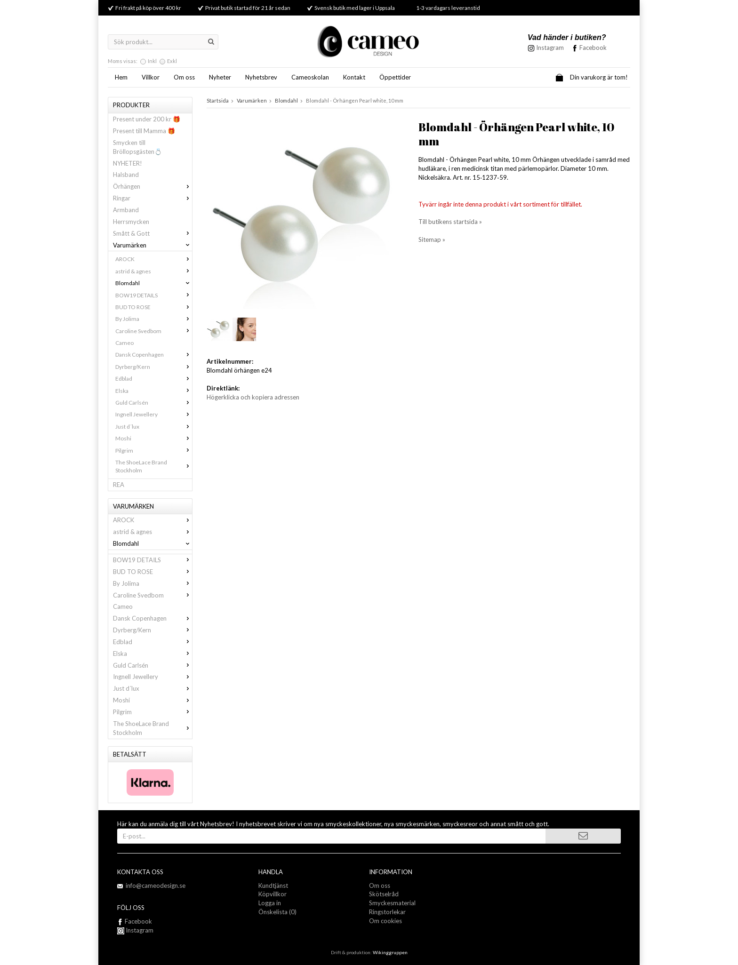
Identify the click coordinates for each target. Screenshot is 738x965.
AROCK (153, 259)
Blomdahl (153, 283)
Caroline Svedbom (153, 331)
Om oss (184, 77)
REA (118, 484)
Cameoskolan (310, 77)
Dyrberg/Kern (153, 366)
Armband (126, 210)
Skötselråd (384, 894)
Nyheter (220, 77)
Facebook (593, 47)
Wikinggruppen (390, 952)
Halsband (126, 174)
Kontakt (354, 77)
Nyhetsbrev (261, 77)
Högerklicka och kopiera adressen (253, 397)
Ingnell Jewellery (153, 414)
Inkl (152, 61)
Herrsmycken (131, 221)
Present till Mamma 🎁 (144, 131)
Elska (153, 390)
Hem (121, 77)
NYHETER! (127, 163)
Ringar (152, 198)
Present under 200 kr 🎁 (146, 119)
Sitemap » (431, 239)
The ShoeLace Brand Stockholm (153, 466)
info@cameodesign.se (155, 885)
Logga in (269, 903)
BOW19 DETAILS (153, 295)
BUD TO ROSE (153, 307)
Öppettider (395, 77)
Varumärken (152, 245)
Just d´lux (153, 426)
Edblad (153, 378)
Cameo (124, 342)
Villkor (151, 77)
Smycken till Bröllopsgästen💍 (137, 147)
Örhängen (152, 186)
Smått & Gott (152, 233)
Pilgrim (153, 450)
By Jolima (153, 318)
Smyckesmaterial (392, 903)
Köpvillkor (272, 894)
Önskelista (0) (277, 912)
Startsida (218, 100)
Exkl (172, 61)
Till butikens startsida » (450, 221)
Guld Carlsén (153, 402)
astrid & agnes (153, 271)
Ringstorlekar (387, 912)
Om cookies (385, 921)
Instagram (135, 930)
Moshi (153, 438)
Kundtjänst (273, 885)
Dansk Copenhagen (153, 354)
